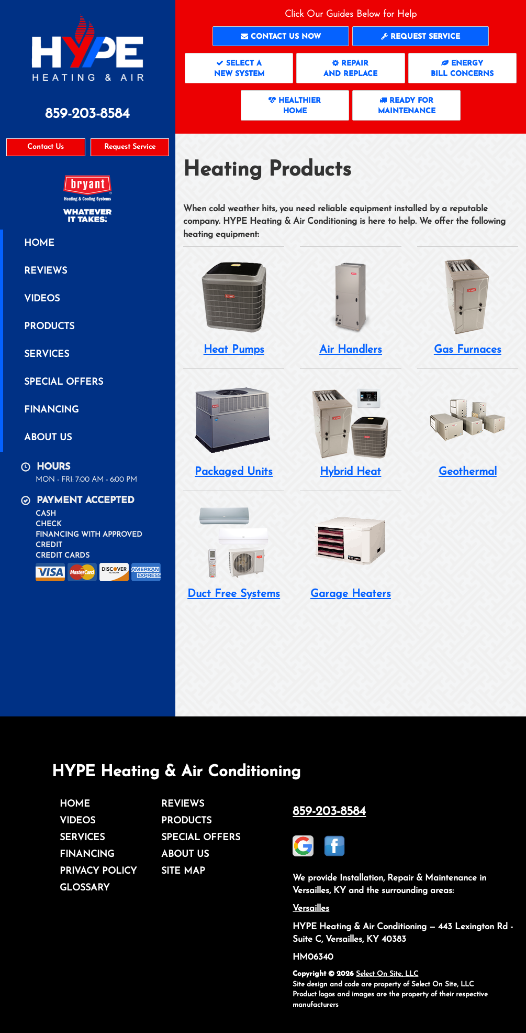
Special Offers (63, 382)
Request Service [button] (129, 147)
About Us (48, 437)
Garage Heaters (350, 551)
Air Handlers (350, 306)
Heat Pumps (233, 306)
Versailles (311, 908)
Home (39, 243)
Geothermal (467, 428)
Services (46, 354)
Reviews (45, 271)
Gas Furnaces (467, 306)
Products (49, 326)
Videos (42, 299)
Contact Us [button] (45, 147)
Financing (51, 410)
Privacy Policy (98, 871)
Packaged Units (233, 428)
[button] (280, 36)
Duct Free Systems (233, 551)
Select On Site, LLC (387, 974)
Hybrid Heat (350, 428)
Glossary (84, 888)
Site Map (183, 871)
